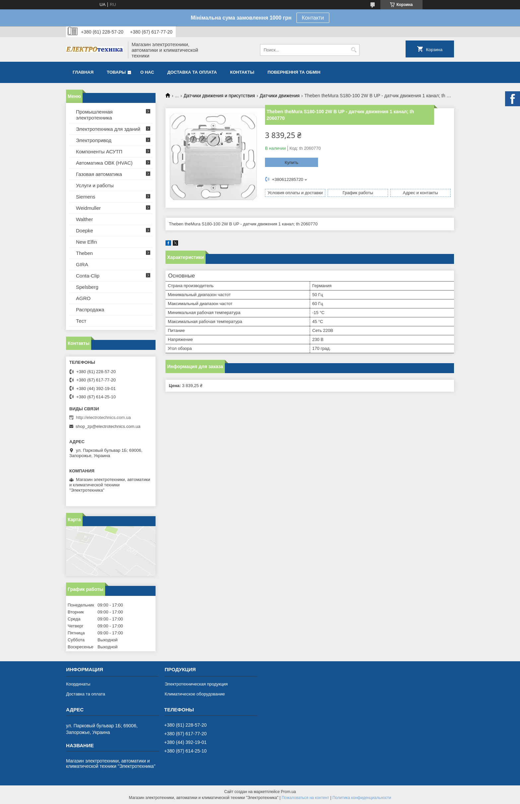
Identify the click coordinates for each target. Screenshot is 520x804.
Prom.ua (288, 791)
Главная (83, 72)
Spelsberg (87, 287)
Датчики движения (279, 95)
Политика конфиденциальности (361, 797)
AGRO (83, 298)
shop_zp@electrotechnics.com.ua (108, 426)
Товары (116, 72)
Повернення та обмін (294, 72)
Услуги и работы (95, 185)
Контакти (313, 18)
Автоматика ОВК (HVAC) (104, 163)
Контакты (242, 72)
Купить (291, 162)
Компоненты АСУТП (99, 151)
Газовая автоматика (99, 174)
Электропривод (93, 140)
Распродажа (90, 309)
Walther (84, 219)
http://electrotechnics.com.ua (103, 417)
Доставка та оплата (192, 72)
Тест (81, 321)
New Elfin (86, 242)
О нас (147, 72)
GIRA (82, 264)
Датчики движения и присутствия (219, 95)
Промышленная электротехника (94, 115)
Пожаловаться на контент (305, 797)
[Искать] (353, 50)
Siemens (85, 197)
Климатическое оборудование (194, 693)
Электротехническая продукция (196, 684)
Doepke (84, 230)
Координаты (78, 684)
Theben (84, 253)
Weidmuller (88, 208)
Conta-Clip (87, 276)
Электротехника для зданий (108, 129)
